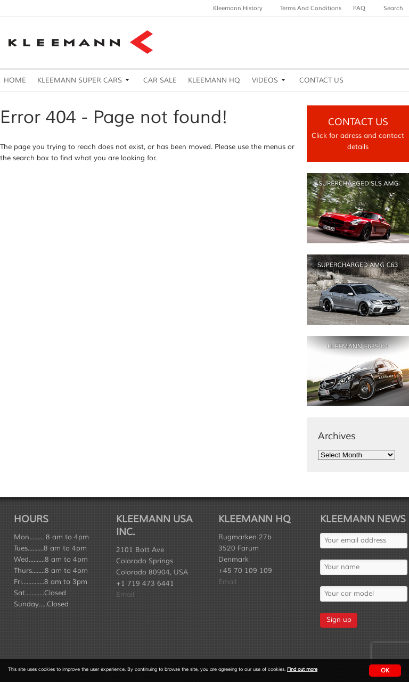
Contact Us (321, 80)
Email (125, 594)
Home (15, 80)
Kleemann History (238, 8)
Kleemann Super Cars (79, 80)
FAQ (359, 8)
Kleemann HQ (214, 80)
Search (393, 8)
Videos (265, 80)
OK (385, 670)
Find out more (302, 669)
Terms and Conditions (310, 8)
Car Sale (160, 80)
